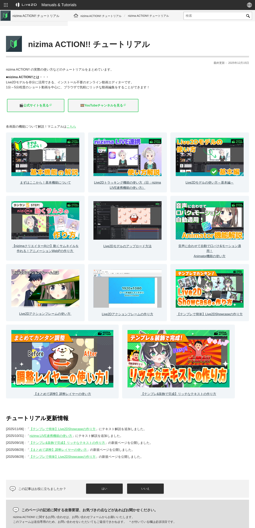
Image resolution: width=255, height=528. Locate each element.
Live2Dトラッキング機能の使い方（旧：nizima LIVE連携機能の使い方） (38, 55)
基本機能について (24, 46)
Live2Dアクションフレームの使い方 (35, 93)
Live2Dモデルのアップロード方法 (34, 80)
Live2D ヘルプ (198, 520)
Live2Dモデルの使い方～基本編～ (34, 63)
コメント (88, 470)
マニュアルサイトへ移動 (28, 40)
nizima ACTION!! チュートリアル (101, 16)
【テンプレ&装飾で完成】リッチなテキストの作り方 (39, 125)
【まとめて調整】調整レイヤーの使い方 (38, 116)
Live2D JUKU (172, 520)
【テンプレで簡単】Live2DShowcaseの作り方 (39, 108)
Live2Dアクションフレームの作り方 (35, 99)
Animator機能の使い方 (27, 87)
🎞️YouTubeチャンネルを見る (169, 95)
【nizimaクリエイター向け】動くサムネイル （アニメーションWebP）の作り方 (38, 72)
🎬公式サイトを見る (102, 95)
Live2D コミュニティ (230, 520)
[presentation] (211, 481)
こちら (139, 116)
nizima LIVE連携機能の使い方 (118, 371)
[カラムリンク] (102, 148)
